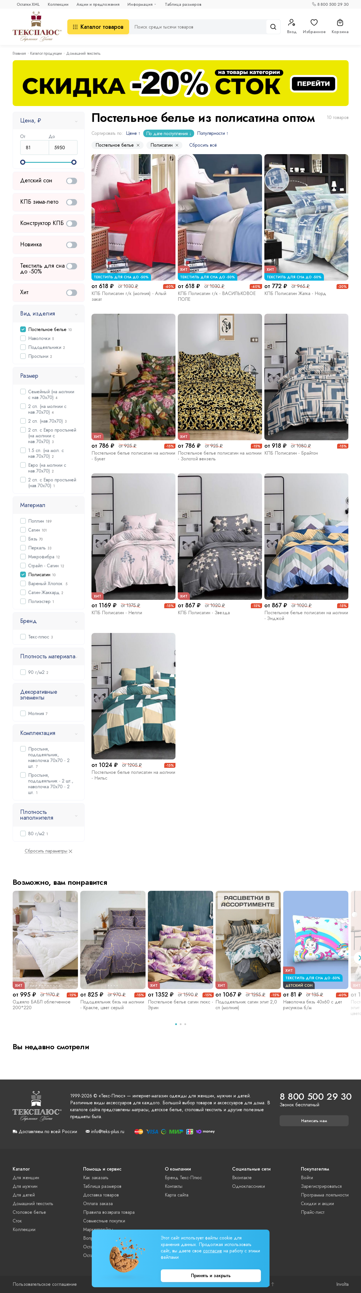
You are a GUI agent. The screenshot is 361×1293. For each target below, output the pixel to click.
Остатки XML (28, 4)
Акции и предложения (98, 4)
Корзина (340, 27)
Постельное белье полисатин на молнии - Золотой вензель (219, 456)
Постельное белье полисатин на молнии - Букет (133, 456)
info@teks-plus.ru (107, 1132)
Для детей (24, 1195)
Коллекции (58, 4)
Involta (342, 1284)
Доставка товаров (101, 1195)
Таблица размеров (183, 4)
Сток (17, 1221)
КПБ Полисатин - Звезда (204, 612)
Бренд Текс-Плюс (183, 1177)
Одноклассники (248, 1186)
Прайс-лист (312, 1212)
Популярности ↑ (212, 133)
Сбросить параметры (46, 851)
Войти (307, 1177)
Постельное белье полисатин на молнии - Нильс (133, 775)
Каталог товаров (98, 27)
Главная (19, 53)
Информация (139, 4)
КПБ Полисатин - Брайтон (291, 453)
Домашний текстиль (33, 1203)
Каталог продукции (46, 53)
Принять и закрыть (211, 1275)
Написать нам (314, 1121)
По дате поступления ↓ (168, 133)
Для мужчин (25, 1186)
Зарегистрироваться (321, 1186)
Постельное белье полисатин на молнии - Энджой (306, 615)
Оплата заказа (98, 1203)
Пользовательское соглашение (45, 1284)
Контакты (173, 1186)
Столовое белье (29, 1212)
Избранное (314, 27)
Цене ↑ (133, 133)
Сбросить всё (203, 145)
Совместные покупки (104, 1221)
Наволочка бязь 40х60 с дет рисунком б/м (312, 1005)
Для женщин (26, 1177)
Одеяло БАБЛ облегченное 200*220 (41, 1005)
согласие (212, 1250)
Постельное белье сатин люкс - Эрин (180, 1005)
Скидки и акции (317, 1203)
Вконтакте (242, 1177)
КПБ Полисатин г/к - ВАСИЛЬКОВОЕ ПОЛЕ (217, 296)
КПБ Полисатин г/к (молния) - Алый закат (128, 296)
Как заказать (95, 1177)
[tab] (176, 1024)
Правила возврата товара (109, 1212)
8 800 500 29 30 (333, 4)
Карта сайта (176, 1195)
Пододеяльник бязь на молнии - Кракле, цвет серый (112, 1005)
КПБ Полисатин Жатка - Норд (295, 293)
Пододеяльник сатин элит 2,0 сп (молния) (246, 1005)
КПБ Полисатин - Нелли (116, 612)
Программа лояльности (325, 1195)
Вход (291, 27)
